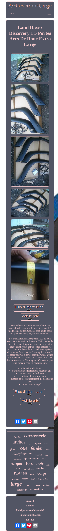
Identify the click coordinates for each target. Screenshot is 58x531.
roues (37, 485)
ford (29, 463)
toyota (38, 443)
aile (25, 478)
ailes (46, 455)
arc (18, 468)
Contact (30, 505)
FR (32, 519)
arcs (44, 458)
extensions (36, 489)
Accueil (30, 501)
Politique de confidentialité (30, 510)
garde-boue (32, 458)
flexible (17, 437)
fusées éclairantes (39, 479)
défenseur (22, 489)
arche (40, 468)
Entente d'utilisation (30, 515)
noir (39, 463)
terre (32, 474)
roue (23, 448)
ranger (17, 463)
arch (45, 443)
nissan (15, 479)
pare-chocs (28, 469)
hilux (48, 450)
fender (37, 448)
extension (18, 459)
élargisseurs (21, 454)
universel (38, 455)
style (48, 465)
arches (19, 442)
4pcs (29, 444)
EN (27, 519)
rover (28, 485)
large (16, 484)
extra (46, 485)
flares (20, 473)
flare (12, 449)
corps (42, 473)
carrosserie (35, 435)
